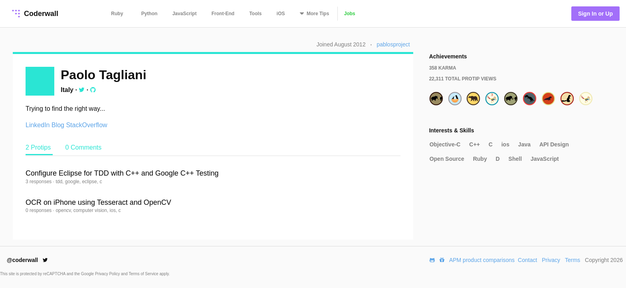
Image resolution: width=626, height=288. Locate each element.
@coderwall (27, 260)
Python (149, 13)
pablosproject (393, 44)
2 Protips (39, 147)
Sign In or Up (595, 13)
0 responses (39, 210)
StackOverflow (86, 125)
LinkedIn (38, 125)
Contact (527, 260)
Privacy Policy (108, 274)
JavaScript (184, 13)
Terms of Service (144, 274)
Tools (255, 13)
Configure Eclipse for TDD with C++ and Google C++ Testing (122, 173)
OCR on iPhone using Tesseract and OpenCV (98, 202)
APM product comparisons (482, 260)
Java (524, 144)
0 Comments (83, 147)
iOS (281, 13)
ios (505, 144)
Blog (58, 125)
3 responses (39, 181)
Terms (572, 260)
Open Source (447, 159)
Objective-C (445, 144)
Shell (515, 159)
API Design (554, 144)
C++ (474, 144)
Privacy (551, 260)
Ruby (117, 13)
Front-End (223, 13)
